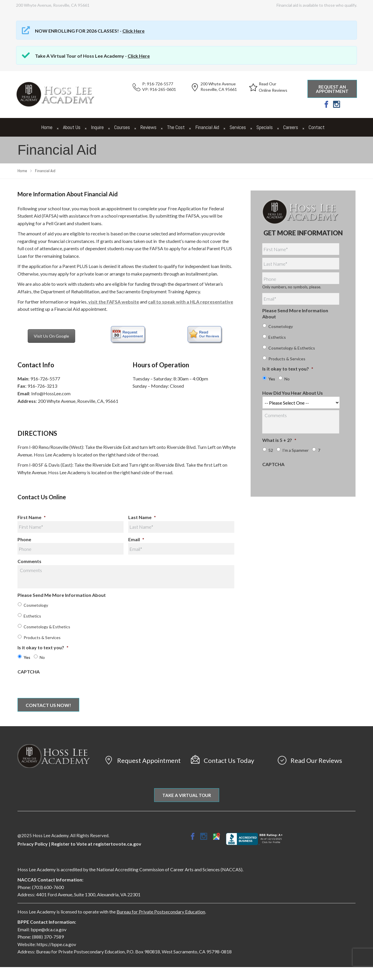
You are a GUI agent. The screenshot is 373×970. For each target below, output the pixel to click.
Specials (264, 127)
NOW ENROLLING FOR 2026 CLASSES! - (90, 30)
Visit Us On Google (51, 336)
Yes (27, 657)
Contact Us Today (229, 760)
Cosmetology (36, 605)
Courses (122, 127)
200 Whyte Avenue (218, 83)
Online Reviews (273, 90)
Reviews (148, 127)
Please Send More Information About (295, 313)
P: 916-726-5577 (157, 83)
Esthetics (32, 615)
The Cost (176, 127)
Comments (29, 561)
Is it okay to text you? (42, 647)
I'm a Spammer (295, 450)
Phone (24, 539)
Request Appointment (149, 760)
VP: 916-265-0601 (159, 89)
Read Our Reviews (316, 760)
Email (136, 539)
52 (270, 450)
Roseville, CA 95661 (218, 89)
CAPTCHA (28, 671)
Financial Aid (207, 127)
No (42, 657)
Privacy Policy (32, 843)
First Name (31, 517)
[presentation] (61, 686)
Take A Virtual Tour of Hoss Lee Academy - (92, 56)
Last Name (142, 517)
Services (238, 127)
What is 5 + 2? (279, 440)
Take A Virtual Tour (186, 795)
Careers (290, 127)
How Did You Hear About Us (292, 393)
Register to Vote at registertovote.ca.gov (96, 843)
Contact (317, 127)
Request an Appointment (332, 89)
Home (46, 127)
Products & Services (42, 637)
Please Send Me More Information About (61, 595)
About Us (71, 127)
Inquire (97, 127)
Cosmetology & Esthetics (47, 626)
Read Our (267, 83)
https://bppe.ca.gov (56, 944)
